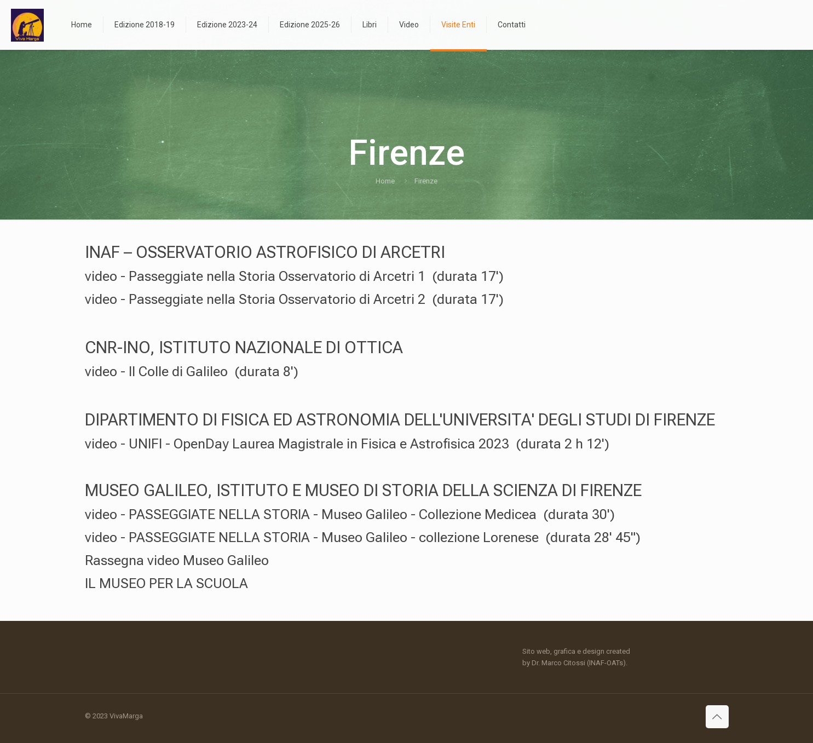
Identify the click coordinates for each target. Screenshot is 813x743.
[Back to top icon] (717, 716)
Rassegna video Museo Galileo (177, 560)
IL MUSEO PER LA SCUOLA (166, 583)
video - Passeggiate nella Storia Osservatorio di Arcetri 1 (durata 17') (294, 276)
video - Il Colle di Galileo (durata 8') (191, 371)
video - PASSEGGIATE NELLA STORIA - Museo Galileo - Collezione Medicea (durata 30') (350, 514)
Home (385, 181)
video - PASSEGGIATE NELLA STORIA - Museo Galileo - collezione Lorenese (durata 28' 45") (363, 537)
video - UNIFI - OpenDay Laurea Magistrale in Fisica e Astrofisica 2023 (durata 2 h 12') (347, 444)
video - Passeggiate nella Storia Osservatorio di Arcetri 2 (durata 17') (294, 299)
